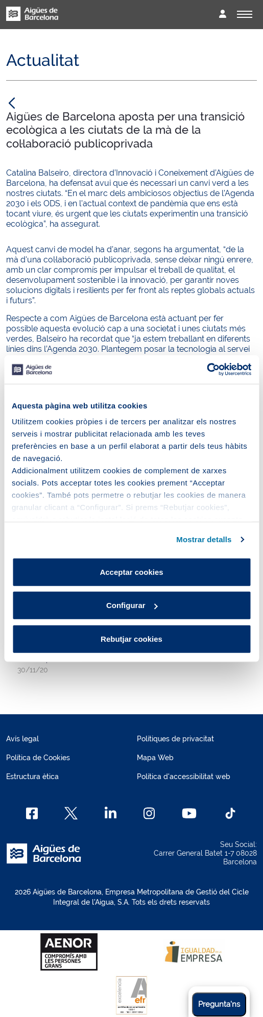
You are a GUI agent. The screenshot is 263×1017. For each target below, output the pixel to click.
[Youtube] (189, 813)
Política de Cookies (38, 758)
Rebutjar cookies (131, 638)
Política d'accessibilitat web (183, 776)
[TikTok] (230, 813)
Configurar (132, 605)
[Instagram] (149, 813)
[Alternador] (244, 14)
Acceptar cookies (131, 571)
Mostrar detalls (203, 539)
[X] (71, 813)
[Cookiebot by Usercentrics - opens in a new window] (206, 369)
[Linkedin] (110, 813)
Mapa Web (155, 758)
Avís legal (22, 739)
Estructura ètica (32, 776)
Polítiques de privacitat (175, 739)
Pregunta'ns (219, 1004)
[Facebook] (32, 813)
